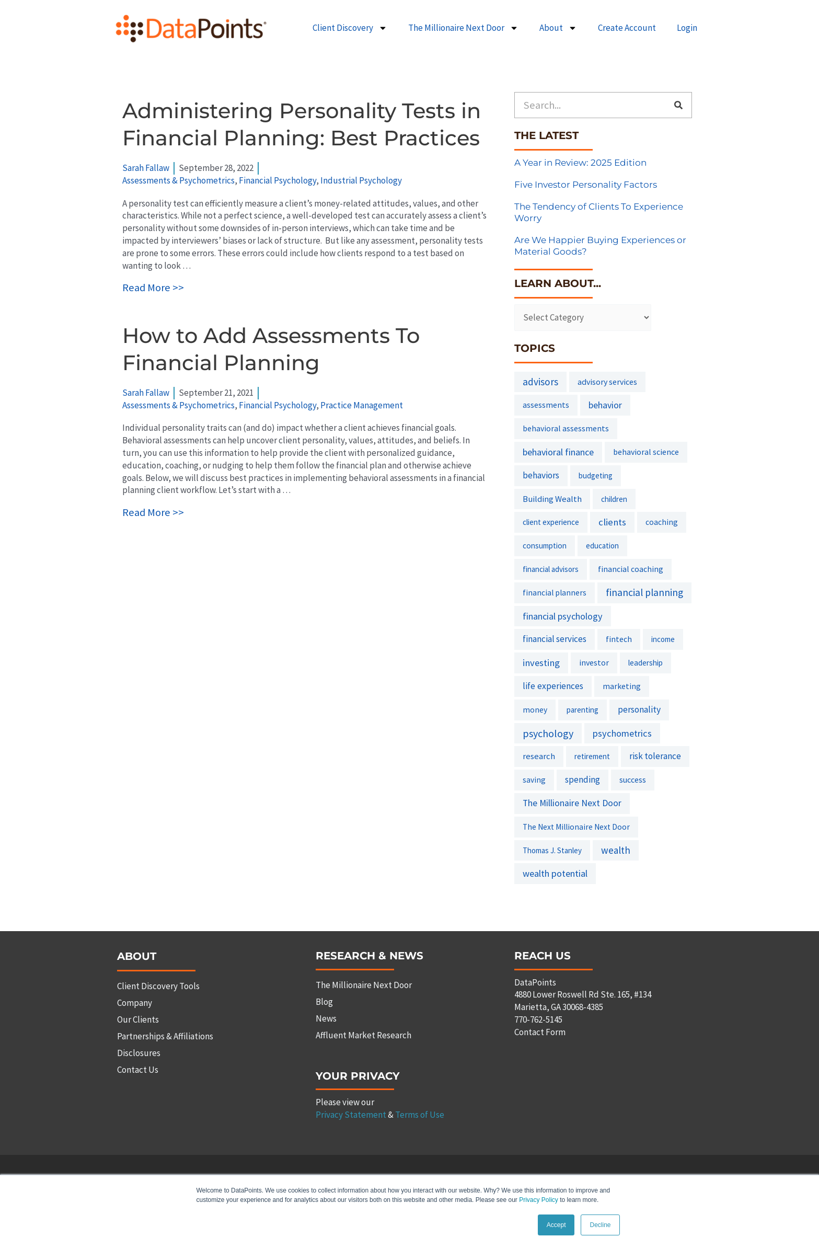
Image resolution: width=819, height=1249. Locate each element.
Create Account (627, 27)
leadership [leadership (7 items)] (645, 663)
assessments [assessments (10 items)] (546, 404)
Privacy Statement (351, 1114)
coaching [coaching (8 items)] (661, 522)
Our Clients (138, 1019)
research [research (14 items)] (539, 756)
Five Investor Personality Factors (585, 184)
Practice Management (361, 405)
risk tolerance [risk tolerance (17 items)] (655, 756)
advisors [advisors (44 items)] (540, 381)
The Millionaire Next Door (463, 28)
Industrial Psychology (361, 180)
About (558, 28)
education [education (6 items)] (602, 546)
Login (687, 27)
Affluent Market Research (363, 1035)
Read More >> (153, 287)
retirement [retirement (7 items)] (592, 756)
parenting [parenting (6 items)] (582, 710)
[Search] (678, 105)
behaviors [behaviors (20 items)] (541, 475)
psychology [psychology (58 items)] (548, 733)
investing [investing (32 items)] (541, 663)
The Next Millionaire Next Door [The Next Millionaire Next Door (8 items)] (576, 827)
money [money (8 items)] (535, 710)
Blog (324, 1001)
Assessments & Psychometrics (178, 180)
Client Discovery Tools (158, 986)
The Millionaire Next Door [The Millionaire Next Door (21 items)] (572, 803)
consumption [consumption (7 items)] (545, 546)
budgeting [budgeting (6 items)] (596, 475)
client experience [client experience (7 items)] (551, 522)
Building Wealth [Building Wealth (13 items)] (552, 499)
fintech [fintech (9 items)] (619, 639)
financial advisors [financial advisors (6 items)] (551, 569)
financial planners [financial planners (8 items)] (554, 593)
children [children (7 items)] (614, 499)
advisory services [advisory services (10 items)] (607, 381)
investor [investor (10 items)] (594, 662)
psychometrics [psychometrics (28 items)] (622, 733)
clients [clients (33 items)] (612, 522)
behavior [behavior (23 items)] (605, 405)
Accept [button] (556, 1225)
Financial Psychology (277, 180)
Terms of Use (419, 1114)
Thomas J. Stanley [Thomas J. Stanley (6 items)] (552, 850)
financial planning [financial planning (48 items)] (644, 592)
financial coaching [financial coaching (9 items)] (630, 569)
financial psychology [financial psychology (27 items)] (563, 616)
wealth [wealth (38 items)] (615, 850)
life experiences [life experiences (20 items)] (553, 686)
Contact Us (137, 1069)
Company (134, 1003)
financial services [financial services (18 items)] (554, 639)
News (326, 1018)
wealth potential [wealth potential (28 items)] (555, 873)
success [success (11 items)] (632, 779)
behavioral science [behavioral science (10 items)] (646, 451)
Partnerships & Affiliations (165, 1036)
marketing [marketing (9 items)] (622, 686)
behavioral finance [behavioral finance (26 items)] (558, 452)
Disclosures (138, 1053)
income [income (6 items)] (663, 639)
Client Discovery (350, 28)
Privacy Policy (538, 1200)
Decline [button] (600, 1225)
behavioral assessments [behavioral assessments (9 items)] (566, 428)
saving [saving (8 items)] (534, 780)
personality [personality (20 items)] (639, 709)
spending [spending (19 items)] (582, 779)
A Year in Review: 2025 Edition (580, 162)
